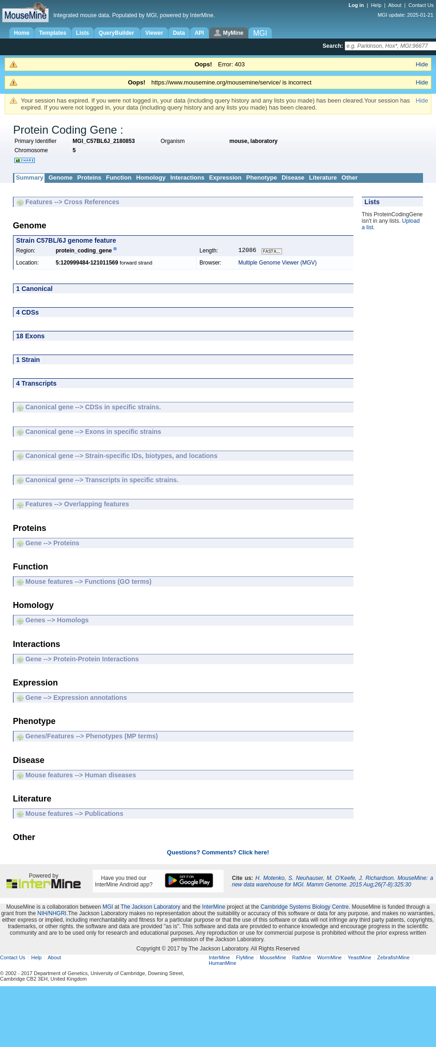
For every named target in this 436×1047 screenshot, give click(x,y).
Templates (52, 33)
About (395, 5)
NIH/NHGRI (51, 914)
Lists (82, 33)
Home (21, 33)
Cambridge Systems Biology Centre (305, 908)
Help (376, 5)
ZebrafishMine (393, 958)
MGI (108, 908)
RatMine (301, 958)
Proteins (89, 177)
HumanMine (222, 964)
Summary (29, 177)
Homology (151, 177)
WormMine (329, 958)
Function (118, 177)
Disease (293, 177)
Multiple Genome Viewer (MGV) (277, 263)
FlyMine (245, 958)
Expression (225, 177)
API (199, 33)
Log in (357, 5)
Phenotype (261, 177)
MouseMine (273, 958)
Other (349, 177)
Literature (323, 177)
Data (179, 33)
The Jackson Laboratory (150, 908)
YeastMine (359, 958)
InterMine (213, 908)
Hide (422, 64)
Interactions (187, 177)
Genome (60, 177)
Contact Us (421, 5)
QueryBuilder (117, 33)
